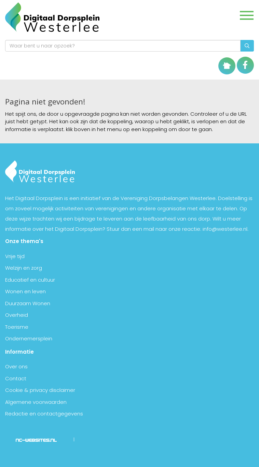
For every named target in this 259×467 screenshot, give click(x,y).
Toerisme (16, 326)
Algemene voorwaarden (36, 402)
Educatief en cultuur (30, 279)
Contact (15, 378)
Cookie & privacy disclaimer (40, 390)
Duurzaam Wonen (27, 303)
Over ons (16, 366)
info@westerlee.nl (225, 228)
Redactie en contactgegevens (44, 413)
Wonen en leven (25, 291)
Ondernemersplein (28, 338)
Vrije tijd (15, 256)
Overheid (16, 315)
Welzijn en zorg (23, 267)
